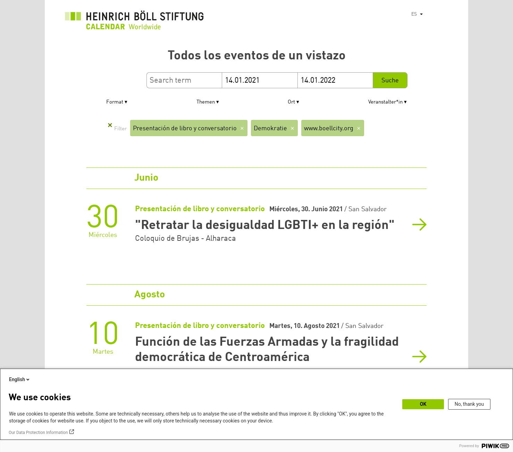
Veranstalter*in (385, 102)
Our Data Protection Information (38, 432)
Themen (205, 102)
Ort (291, 102)
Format (114, 102)
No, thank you (469, 404)
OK (423, 404)
